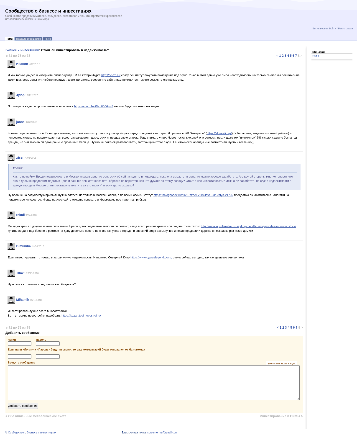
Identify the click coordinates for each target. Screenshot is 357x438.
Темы (9, 38)
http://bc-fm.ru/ (110, 75)
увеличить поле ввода (282, 363)
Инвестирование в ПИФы (281, 416)
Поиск (47, 38)
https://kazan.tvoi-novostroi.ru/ (81, 315)
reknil (20, 215)
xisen (20, 157)
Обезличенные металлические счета (35, 416)
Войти (332, 28)
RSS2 (315, 55)
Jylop (20, 95)
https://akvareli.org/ (219, 133)
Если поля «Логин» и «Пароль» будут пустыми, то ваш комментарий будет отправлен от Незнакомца (76, 349)
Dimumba (23, 246)
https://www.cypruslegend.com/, (151, 257)
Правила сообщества (28, 38)
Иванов (22, 64)
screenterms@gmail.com (162, 432)
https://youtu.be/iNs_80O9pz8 (93, 106)
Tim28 (20, 273)
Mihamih (22, 299)
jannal (20, 122)
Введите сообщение (152, 362)
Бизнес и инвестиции (22, 50)
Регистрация (345, 28)
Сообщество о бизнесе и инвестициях (32, 432)
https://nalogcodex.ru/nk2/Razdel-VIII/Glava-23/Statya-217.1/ (193, 195)
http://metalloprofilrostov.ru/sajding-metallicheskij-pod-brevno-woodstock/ (248, 226)
